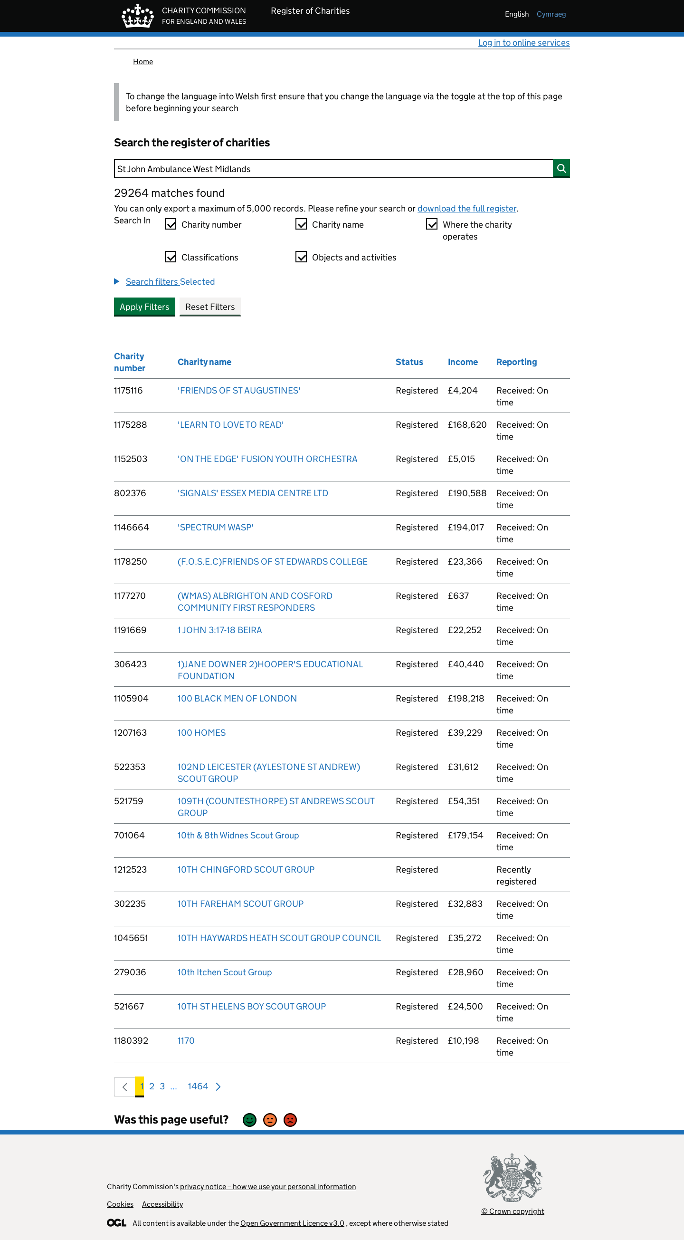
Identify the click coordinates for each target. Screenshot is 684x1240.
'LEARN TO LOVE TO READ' (231, 424)
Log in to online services (524, 42)
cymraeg (551, 14)
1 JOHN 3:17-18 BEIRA (220, 630)
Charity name (338, 224)
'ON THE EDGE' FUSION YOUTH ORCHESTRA (268, 458)
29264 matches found (169, 193)
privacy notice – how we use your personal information (268, 1186)
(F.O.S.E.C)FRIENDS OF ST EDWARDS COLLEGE (273, 561)
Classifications (209, 257)
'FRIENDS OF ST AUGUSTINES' (239, 390)
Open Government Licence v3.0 (292, 1223)
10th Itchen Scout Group (225, 972)
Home (143, 61)
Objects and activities (354, 257)
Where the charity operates (477, 230)
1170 (186, 1040)
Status (409, 361)
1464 (198, 1088)
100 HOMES (202, 732)
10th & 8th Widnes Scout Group (238, 835)
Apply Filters (145, 306)
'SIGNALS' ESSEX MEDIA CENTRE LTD (253, 493)
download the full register (467, 208)
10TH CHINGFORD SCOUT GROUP (246, 869)
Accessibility (162, 1204)
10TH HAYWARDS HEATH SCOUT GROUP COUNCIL (279, 937)
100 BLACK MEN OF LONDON (237, 698)
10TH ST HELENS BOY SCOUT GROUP (252, 1006)
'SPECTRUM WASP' (216, 527)
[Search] (342, 168)
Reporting (516, 361)
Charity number (211, 224)
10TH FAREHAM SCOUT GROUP (241, 903)
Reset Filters (210, 306)
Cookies (120, 1204)
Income (463, 361)
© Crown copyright (512, 1211)
